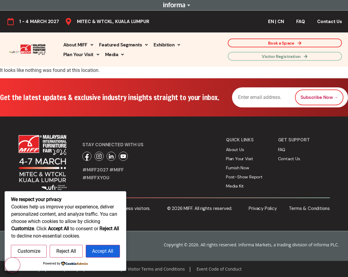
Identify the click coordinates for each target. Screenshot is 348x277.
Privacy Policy (263, 208)
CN (280, 22)
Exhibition (167, 45)
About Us (235, 149)
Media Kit (235, 186)
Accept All (102, 251)
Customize (29, 251)
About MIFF (78, 45)
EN (271, 22)
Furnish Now (237, 168)
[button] (78, 45)
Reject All (66, 251)
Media (114, 55)
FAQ (300, 22)
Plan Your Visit (81, 55)
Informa (174, 5)
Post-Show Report (244, 177)
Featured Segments (123, 45)
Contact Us (329, 22)
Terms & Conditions (309, 208)
